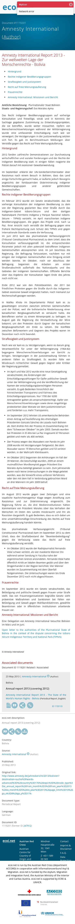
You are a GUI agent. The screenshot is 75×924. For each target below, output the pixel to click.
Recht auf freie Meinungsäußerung (27, 86)
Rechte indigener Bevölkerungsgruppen (29, 76)
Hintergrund (14, 71)
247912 (27, 825)
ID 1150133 (57, 706)
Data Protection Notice (65, 860)
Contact (64, 841)
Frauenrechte (15, 92)
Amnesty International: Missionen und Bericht (33, 97)
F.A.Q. (63, 852)
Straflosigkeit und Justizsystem (24, 81)
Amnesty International (36, 676)
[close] (71, 4)
